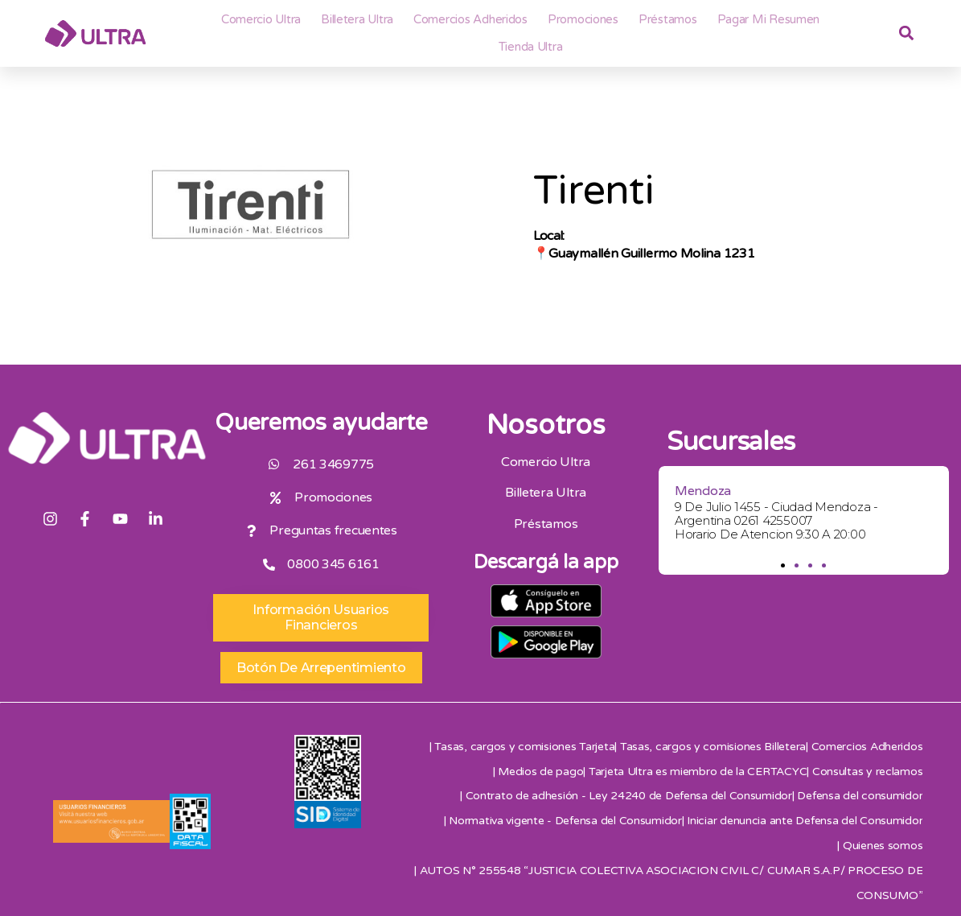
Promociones (583, 19)
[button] (783, 565)
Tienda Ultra (531, 46)
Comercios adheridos (470, 19)
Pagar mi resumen (768, 19)
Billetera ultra (357, 19)
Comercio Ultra (261, 19)
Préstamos (668, 19)
